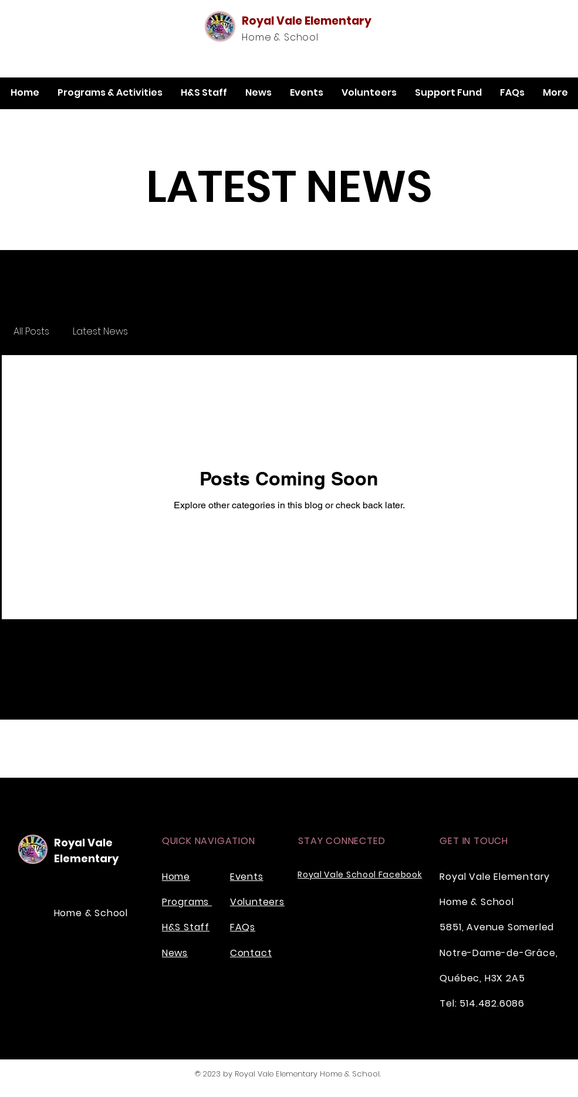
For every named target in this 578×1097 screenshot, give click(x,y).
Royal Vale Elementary (306, 21)
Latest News (100, 331)
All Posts (31, 331)
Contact (251, 953)
